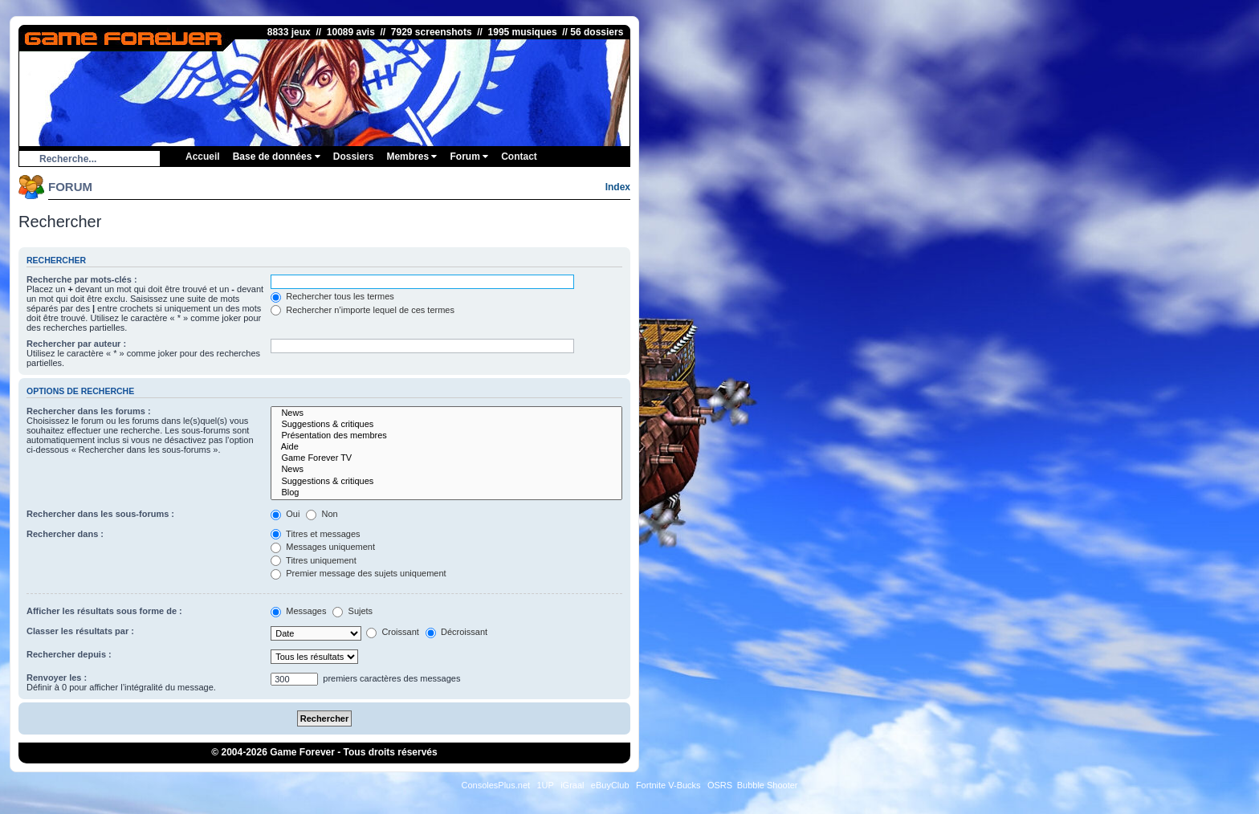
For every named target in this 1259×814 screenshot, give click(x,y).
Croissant (392, 632)
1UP (544, 785)
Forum (469, 156)
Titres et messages (315, 534)
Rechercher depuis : (69, 654)
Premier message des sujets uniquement (358, 573)
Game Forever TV (446, 458)
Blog (446, 493)
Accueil (202, 156)
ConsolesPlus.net (495, 785)
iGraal (572, 785)
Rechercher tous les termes (332, 296)
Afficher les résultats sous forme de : (104, 611)
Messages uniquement (323, 546)
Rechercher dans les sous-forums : (100, 514)
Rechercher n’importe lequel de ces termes (362, 310)
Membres (411, 156)
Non (321, 514)
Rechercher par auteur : (76, 343)
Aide (446, 447)
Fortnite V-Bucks (668, 785)
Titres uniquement (314, 560)
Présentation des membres (446, 436)
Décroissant (456, 632)
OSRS (719, 785)
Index (617, 187)
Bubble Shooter (767, 785)
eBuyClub (610, 785)
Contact (519, 156)
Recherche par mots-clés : (81, 279)
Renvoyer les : (56, 677)
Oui (285, 514)
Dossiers (353, 156)
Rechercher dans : (65, 534)
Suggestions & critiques (446, 424)
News (446, 413)
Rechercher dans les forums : (88, 411)
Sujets (352, 611)
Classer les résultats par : (80, 631)
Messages (298, 611)
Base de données (276, 156)
